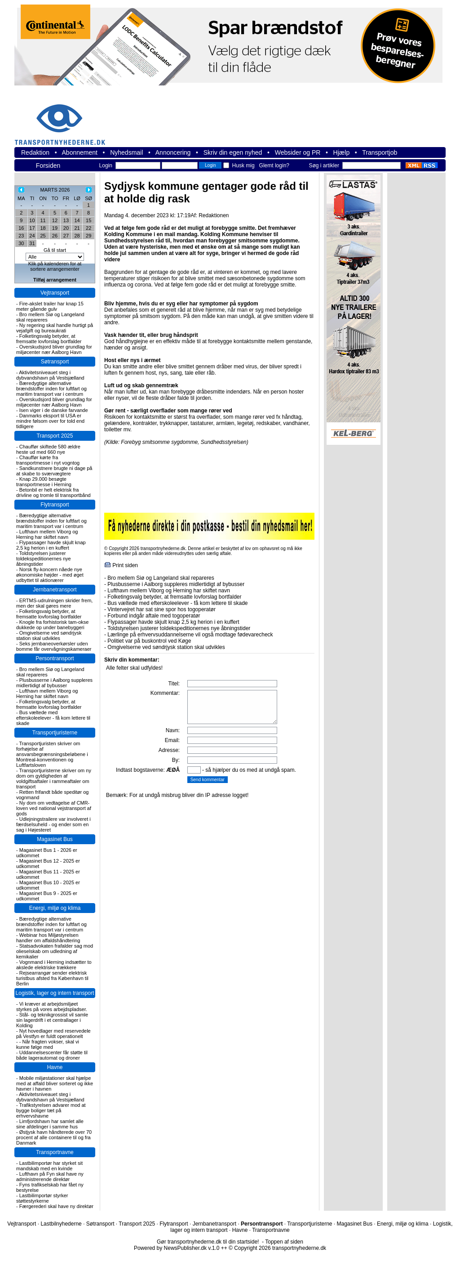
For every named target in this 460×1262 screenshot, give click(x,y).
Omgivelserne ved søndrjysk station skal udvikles (49, 635)
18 (42, 228)
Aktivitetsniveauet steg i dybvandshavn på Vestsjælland (50, 375)
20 (66, 228)
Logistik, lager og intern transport (55, 993)
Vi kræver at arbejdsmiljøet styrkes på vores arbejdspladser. (51, 1006)
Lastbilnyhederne (60, 1224)
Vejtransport (54, 293)
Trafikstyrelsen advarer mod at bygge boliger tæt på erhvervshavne (51, 1110)
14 (77, 220)
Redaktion (35, 152)
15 (88, 220)
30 (21, 243)
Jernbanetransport (54, 589)
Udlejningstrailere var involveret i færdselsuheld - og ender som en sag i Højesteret (53, 824)
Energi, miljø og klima (55, 908)
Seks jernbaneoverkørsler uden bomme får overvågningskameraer (54, 646)
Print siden (125, 565)
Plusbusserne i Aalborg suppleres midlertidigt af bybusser (54, 682)
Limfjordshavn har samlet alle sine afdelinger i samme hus (50, 1124)
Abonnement (79, 152)
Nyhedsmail (126, 152)
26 (55, 235)
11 (42, 220)
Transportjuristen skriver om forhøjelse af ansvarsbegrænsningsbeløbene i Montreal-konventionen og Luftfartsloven (52, 754)
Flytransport (54, 504)
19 (55, 228)
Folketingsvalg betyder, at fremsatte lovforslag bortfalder (49, 338)
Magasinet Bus (54, 839)
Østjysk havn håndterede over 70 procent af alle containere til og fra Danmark (54, 1137)
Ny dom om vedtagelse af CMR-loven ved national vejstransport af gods (53, 808)
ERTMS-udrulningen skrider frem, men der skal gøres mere (54, 603)
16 (21, 228)
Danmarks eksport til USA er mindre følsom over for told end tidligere (50, 421)
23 (21, 235)
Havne (55, 1067)
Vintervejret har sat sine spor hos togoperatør (161, 609)
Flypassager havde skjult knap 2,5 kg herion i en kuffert (51, 545)
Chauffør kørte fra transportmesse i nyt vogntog (48, 460)
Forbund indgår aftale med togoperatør (153, 616)
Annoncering (173, 152)
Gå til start (55, 250)
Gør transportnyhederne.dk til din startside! (208, 1242)
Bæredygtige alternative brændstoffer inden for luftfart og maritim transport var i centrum (51, 388)
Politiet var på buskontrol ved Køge (149, 641)
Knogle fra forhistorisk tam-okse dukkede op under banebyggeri (52, 624)
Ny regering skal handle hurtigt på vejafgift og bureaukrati (54, 327)
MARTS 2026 (55, 189)
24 (32, 235)
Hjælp (341, 152)
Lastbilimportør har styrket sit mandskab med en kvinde (49, 1165)
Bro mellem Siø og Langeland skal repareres (160, 578)
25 (42, 235)
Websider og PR (298, 152)
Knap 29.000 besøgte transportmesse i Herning (43, 481)
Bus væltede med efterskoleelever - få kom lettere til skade (53, 718)
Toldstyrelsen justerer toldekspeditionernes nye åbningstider (43, 558)
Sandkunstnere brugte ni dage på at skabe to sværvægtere (54, 470)
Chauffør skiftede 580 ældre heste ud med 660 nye (48, 449)
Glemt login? (274, 165)
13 (66, 220)
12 (55, 220)
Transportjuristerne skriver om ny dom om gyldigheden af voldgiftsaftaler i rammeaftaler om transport (53, 778)
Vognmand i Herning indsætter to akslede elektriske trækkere (54, 964)
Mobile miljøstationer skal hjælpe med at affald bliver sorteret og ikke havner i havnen (54, 1083)
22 (88, 228)
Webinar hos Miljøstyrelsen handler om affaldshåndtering (48, 937)
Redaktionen (214, 215)
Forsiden (48, 165)
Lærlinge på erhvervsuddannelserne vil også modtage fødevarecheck (190, 634)
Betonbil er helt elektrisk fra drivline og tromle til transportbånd (53, 492)
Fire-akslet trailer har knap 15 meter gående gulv (50, 306)
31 (32, 243)
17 (32, 228)
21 (77, 228)
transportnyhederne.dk (63, 119)
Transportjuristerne (54, 732)
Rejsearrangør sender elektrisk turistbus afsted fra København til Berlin (52, 978)
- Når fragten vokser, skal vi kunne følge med (47, 1044)
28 (77, 235)
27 (66, 235)
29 (88, 235)
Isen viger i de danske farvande (53, 410)
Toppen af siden (284, 1242)
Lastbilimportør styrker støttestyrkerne (42, 1198)
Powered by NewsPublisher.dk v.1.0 (177, 1248)
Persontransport (54, 658)
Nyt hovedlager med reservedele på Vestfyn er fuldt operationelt (53, 1033)
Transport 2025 (55, 436)
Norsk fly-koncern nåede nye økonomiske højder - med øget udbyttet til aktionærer (50, 575)
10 (32, 220)
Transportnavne (55, 1152)
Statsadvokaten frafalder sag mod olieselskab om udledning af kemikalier (54, 951)
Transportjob (379, 152)
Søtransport (55, 361)
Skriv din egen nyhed (232, 152)
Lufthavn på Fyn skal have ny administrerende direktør (50, 1176)
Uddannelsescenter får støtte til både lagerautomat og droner (52, 1055)
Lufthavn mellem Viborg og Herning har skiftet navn (47, 534)
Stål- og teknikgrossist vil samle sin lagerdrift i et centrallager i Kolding (52, 1020)
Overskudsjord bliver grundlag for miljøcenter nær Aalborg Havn (54, 349)
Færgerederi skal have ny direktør (56, 1206)
